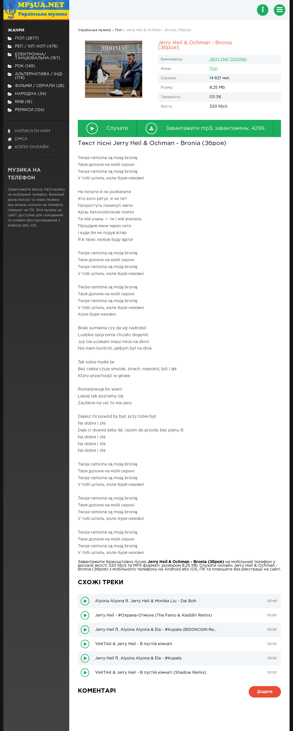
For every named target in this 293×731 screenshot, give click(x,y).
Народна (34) (27, 94)
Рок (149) (21, 66)
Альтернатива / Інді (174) (35, 76)
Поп (213, 68)
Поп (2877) (23, 38)
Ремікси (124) (26, 110)
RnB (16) (20, 102)
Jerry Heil (219, 59)
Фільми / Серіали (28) (36, 86)
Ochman (238, 59)
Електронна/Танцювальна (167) (34, 56)
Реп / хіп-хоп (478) (33, 46)
